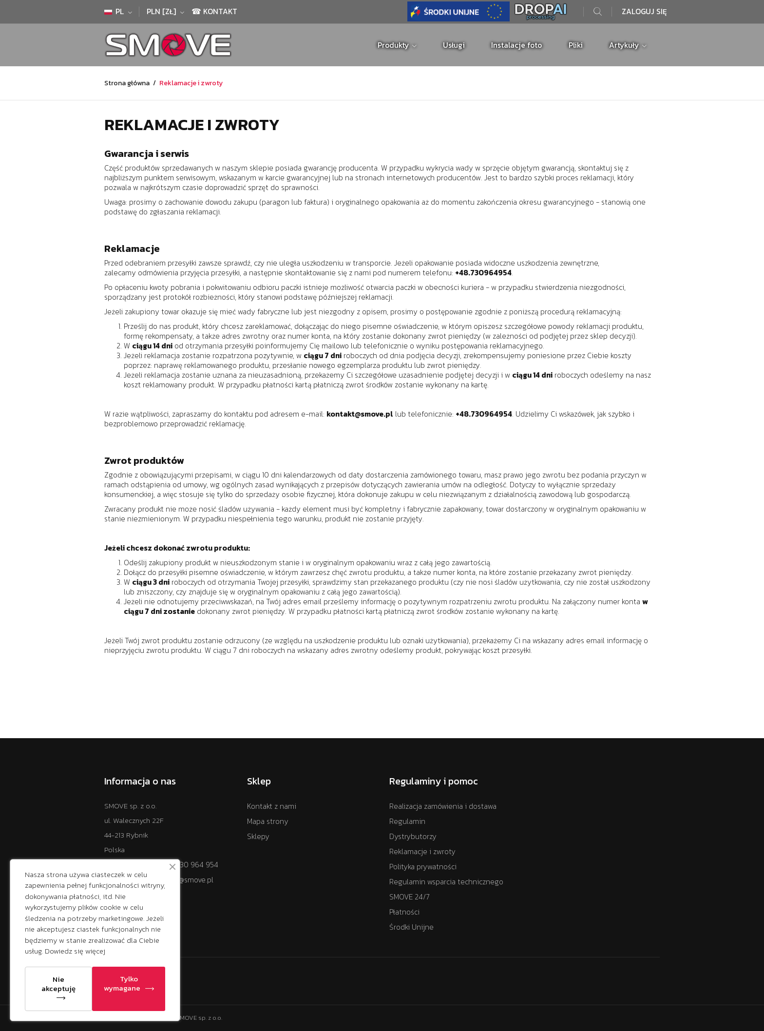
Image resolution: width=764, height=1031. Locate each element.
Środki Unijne (411, 927)
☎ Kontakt (214, 11)
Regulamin (407, 821)
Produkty (394, 45)
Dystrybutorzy (413, 836)
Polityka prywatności (423, 866)
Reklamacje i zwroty (422, 851)
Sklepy (258, 836)
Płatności (404, 911)
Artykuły (625, 45)
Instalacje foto (516, 45)
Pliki (576, 45)
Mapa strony (267, 821)
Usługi (454, 45)
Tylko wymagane (122, 983)
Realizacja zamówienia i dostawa (443, 806)
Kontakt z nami (271, 806)
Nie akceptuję (58, 984)
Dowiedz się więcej (75, 950)
